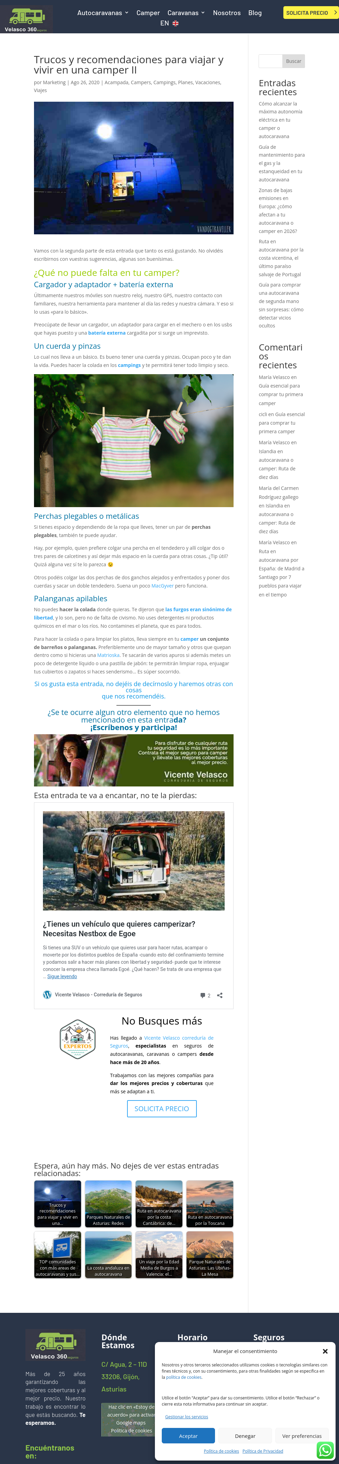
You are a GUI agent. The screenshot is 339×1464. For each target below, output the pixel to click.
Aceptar (188, 1435)
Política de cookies (221, 1451)
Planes (185, 82)
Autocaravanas (99, 13)
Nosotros (227, 13)
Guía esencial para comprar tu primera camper (281, 394)
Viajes (40, 90)
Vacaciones (207, 82)
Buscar (294, 61)
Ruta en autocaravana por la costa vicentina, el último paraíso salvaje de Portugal (281, 257)
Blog (255, 13)
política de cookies (184, 1377)
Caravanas (183, 13)
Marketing (54, 82)
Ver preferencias (302, 1435)
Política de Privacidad (262, 1451)
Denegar (245, 1435)
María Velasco (274, 377)
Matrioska (108, 655)
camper (189, 639)
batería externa (107, 332)
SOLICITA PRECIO (307, 12)
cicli (263, 414)
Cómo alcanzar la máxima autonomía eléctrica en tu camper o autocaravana (280, 119)
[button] (325, 1351)
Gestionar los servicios (186, 1417)
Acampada (116, 82)
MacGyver (162, 585)
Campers (141, 82)
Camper (148, 13)
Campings (165, 82)
